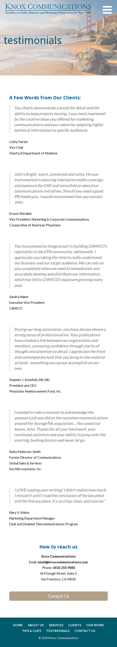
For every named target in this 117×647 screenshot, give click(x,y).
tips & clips (31, 631)
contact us (85, 631)
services (56, 625)
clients (74, 625)
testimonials (57, 631)
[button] (110, 12)
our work (95, 625)
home (18, 625)
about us (36, 625)
